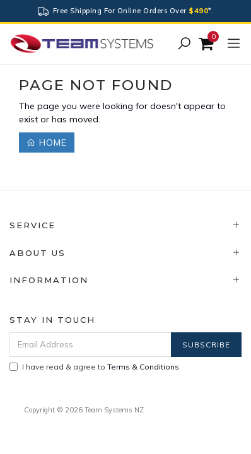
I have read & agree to (94, 366)
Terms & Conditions (143, 366)
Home (46, 142)
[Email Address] (90, 344)
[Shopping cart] (208, 44)
